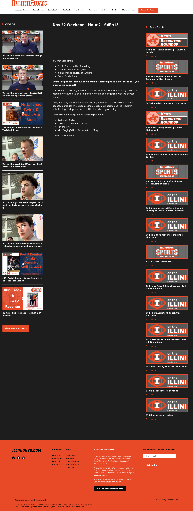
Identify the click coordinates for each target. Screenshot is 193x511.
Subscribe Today (148, 10)
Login (133, 10)
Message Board (21, 10)
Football (66, 10)
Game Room (38, 10)
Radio (114, 10)
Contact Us (71, 467)
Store (124, 10)
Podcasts (93, 10)
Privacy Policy (72, 461)
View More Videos (15, 328)
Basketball (52, 10)
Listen (152, 56)
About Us (70, 455)
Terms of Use (72, 464)
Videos (105, 10)
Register (70, 458)
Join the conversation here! (110, 488)
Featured (56, 455)
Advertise (80, 10)
